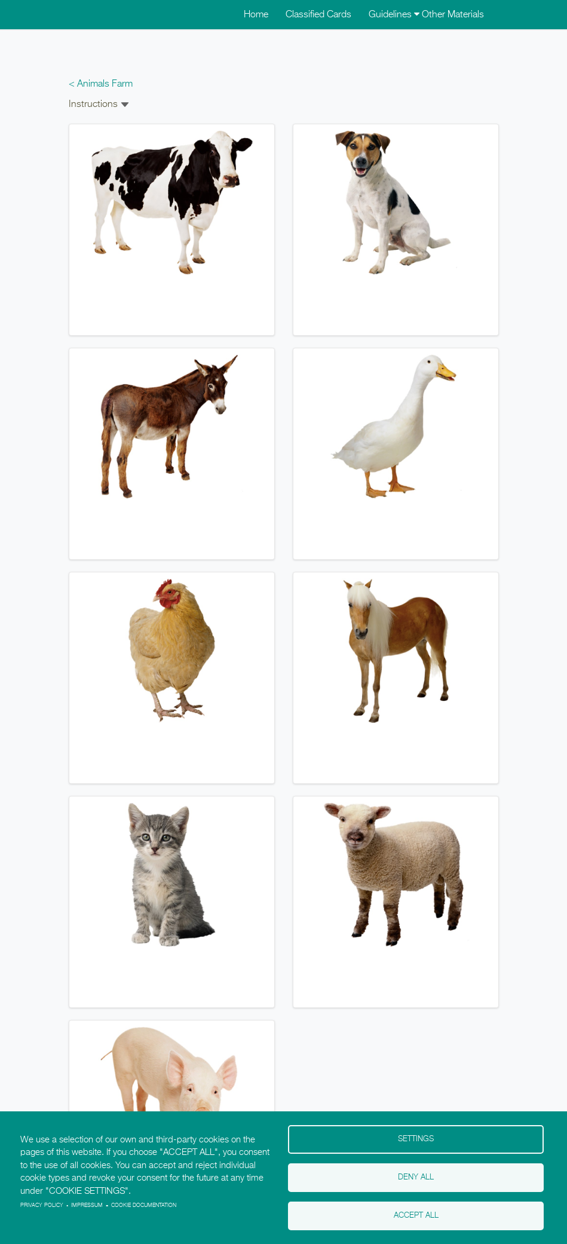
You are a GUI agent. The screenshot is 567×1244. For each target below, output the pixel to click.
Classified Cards (318, 15)
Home (256, 15)
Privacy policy (41, 1205)
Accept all (416, 1216)
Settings (416, 1139)
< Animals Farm (101, 84)
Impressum (87, 1205)
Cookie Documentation (143, 1205)
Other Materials (453, 15)
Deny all (416, 1177)
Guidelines (394, 15)
